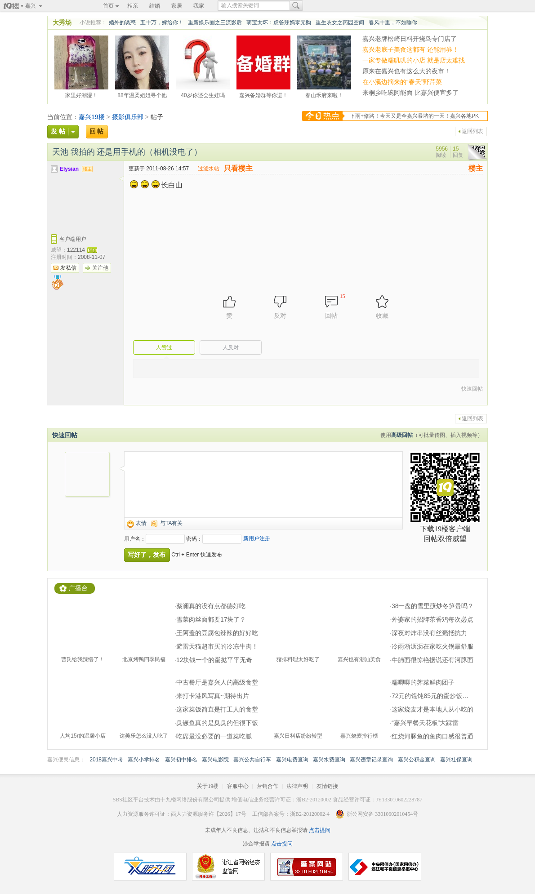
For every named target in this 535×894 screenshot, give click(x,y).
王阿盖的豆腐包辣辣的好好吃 (217, 632)
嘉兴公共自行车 (252, 759)
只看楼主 (238, 168)
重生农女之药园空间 (340, 22)
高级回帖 (402, 435)
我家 (198, 6)
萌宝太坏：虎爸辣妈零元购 (278, 22)
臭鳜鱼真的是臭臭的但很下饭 (217, 722)
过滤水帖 (208, 168)
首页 (108, 6)
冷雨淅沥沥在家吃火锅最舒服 (432, 646)
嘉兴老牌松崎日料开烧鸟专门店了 (409, 38)
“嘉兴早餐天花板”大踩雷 (425, 722)
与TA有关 (171, 523)
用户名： (135, 539)
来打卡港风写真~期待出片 (212, 695)
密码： (194, 539)
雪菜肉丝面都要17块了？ (211, 619)
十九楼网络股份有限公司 (189, 799)
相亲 (132, 6)
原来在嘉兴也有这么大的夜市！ (406, 71)
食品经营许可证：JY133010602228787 (377, 799)
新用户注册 (256, 538)
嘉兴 (30, 6)
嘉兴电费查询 (292, 759)
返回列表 (472, 131)
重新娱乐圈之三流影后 (215, 22)
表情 (141, 523)
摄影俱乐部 (127, 116)
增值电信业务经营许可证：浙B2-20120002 (281, 799)
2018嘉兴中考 (106, 759)
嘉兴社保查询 (456, 759)
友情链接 (327, 786)
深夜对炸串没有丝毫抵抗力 (429, 632)
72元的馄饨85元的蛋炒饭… (430, 695)
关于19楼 (207, 786)
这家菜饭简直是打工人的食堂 (217, 709)
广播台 (78, 588)
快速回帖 (472, 389)
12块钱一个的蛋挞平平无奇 (214, 659)
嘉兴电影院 (215, 759)
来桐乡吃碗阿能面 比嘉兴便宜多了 (410, 92)
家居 (176, 6)
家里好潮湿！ (81, 93)
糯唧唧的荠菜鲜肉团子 (423, 682)
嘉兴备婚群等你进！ (263, 93)
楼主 (475, 168)
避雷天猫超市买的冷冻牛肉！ (217, 646)
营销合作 (267, 786)
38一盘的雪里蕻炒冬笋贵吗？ (433, 605)
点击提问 (319, 830)
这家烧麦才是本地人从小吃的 (432, 709)
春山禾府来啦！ (324, 93)
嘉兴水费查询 (329, 759)
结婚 (154, 6)
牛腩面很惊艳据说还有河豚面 (432, 659)
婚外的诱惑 (122, 22)
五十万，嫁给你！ (161, 22)
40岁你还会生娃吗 (202, 93)
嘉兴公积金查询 (417, 759)
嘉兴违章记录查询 (371, 759)
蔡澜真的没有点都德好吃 (210, 605)
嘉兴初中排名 (181, 759)
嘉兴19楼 (92, 116)
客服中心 (238, 786)
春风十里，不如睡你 (393, 22)
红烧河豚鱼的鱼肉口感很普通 (432, 736)
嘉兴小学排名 (144, 759)
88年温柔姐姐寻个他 (141, 93)
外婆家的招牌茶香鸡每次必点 (432, 619)
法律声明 (297, 786)
